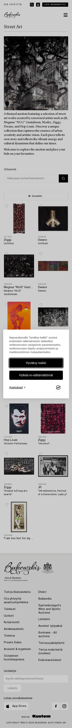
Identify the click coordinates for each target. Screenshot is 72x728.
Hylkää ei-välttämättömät (36, 375)
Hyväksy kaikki (36, 363)
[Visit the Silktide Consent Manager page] (58, 387)
